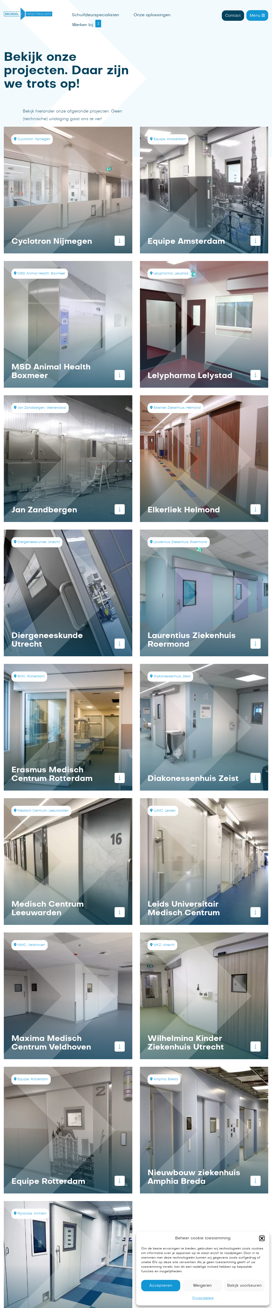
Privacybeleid (202, 1297)
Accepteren (160, 1285)
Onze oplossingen (152, 15)
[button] (261, 1238)
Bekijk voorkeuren (244, 1285)
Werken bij (82, 25)
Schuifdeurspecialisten (95, 15)
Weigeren (202, 1285)
